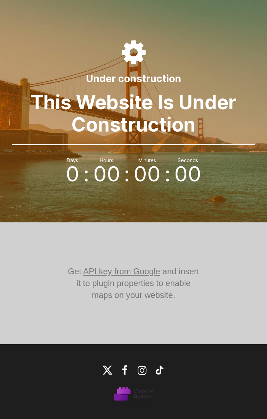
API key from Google (121, 271)
